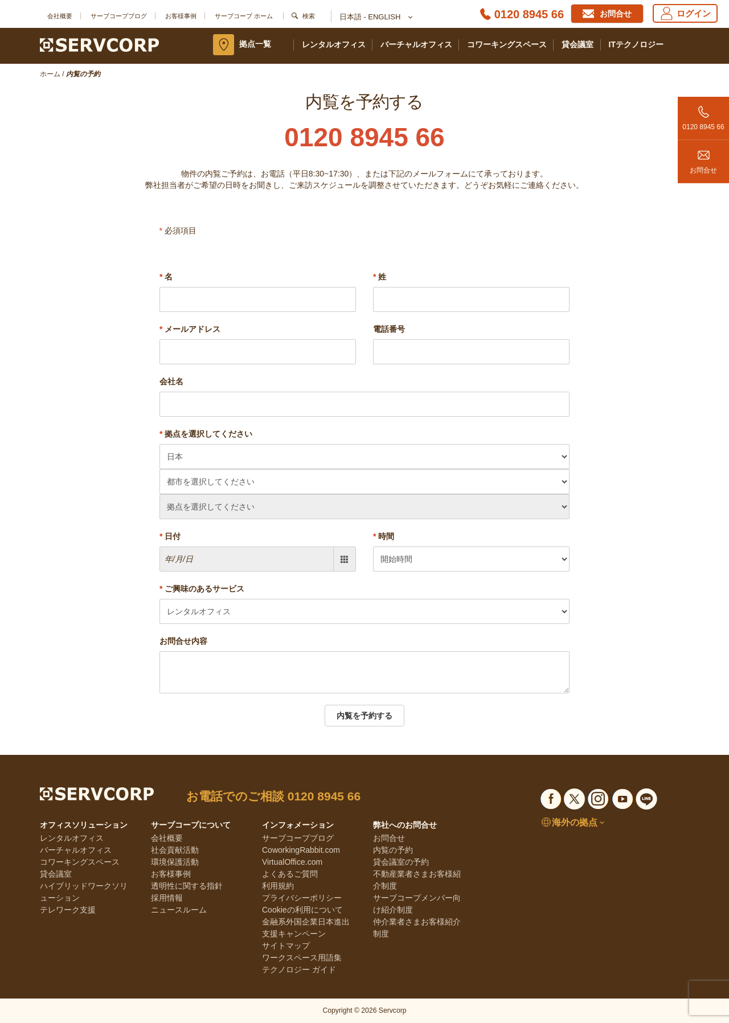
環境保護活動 (175, 861)
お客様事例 (180, 16)
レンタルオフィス (334, 44)
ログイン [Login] (685, 13)
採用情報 (167, 897)
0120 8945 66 (703, 114)
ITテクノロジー (636, 44)
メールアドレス (189, 329)
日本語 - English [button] (375, 18)
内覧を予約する (364, 715)
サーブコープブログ (119, 16)
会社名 (171, 381)
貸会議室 (577, 44)
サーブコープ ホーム (244, 16)
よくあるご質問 (290, 873)
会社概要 (59, 16)
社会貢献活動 (175, 849)
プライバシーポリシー (302, 897)
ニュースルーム (179, 909)
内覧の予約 (393, 849)
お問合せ (703, 157)
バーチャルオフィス (416, 44)
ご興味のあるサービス (201, 588)
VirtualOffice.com (292, 861)
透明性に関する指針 (187, 885)
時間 (383, 536)
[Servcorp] (99, 44)
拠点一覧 (255, 43)
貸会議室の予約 (401, 861)
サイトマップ (286, 945)
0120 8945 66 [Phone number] (529, 14)
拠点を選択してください (205, 433)
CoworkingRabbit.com (301, 849)
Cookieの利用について (302, 909)
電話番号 (389, 329)
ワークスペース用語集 (302, 957)
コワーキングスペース (507, 44)
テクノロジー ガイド (299, 969)
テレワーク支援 (68, 909)
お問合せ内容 (183, 641)
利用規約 (278, 885)
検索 (308, 16)
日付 (170, 536)
